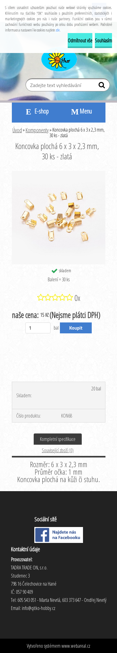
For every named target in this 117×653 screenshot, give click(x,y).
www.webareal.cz (75, 645)
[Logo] (58, 58)
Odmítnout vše (80, 40)
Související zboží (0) (58, 450)
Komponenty (37, 130)
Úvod (17, 130)
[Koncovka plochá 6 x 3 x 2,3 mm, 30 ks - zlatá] (58, 173)
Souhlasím (103, 40)
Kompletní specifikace (58, 439)
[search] (102, 86)
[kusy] (38, 327)
